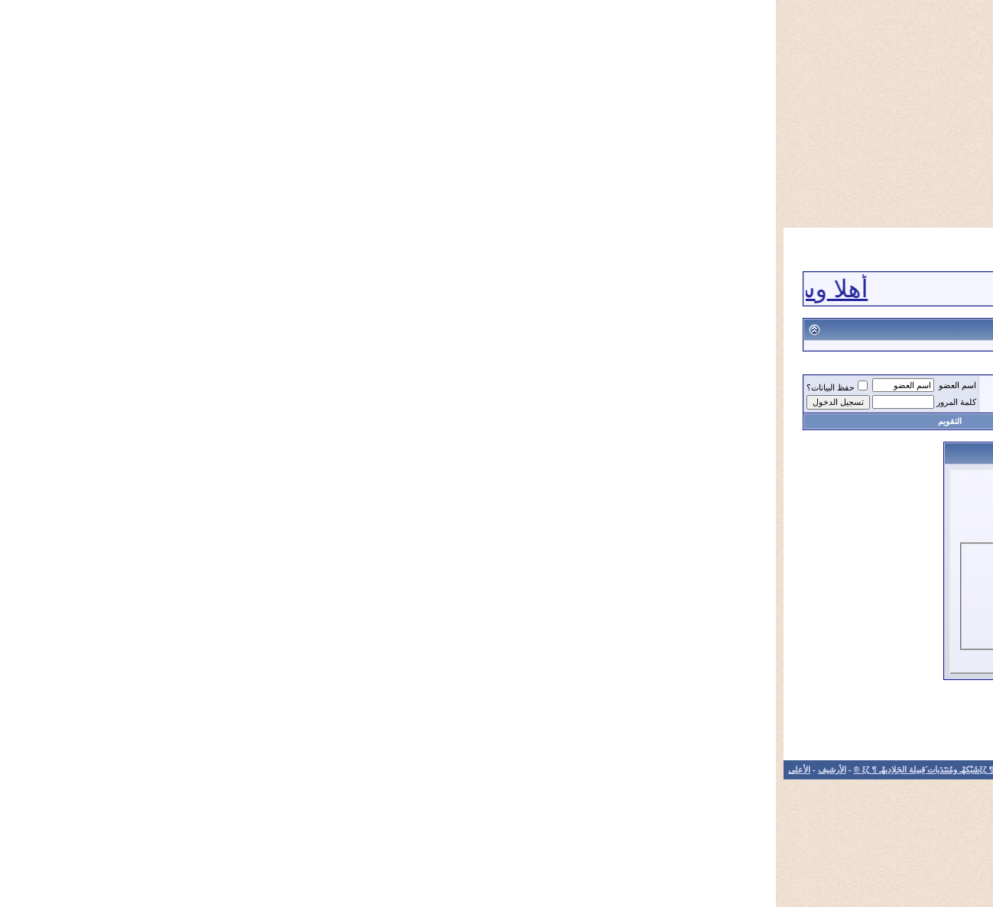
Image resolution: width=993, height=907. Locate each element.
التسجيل (798, 421)
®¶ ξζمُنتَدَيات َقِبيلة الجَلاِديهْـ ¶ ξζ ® (886, 387)
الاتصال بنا (249, 769)
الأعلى (23, 769)
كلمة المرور (180, 402)
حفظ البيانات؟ (61, 387)
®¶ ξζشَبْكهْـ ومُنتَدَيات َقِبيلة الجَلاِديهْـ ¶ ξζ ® (151, 769)
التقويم (174, 421)
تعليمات (476, 421)
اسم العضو (181, 385)
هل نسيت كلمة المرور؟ (377, 614)
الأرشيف (56, 769)
